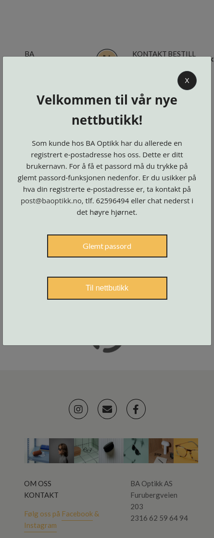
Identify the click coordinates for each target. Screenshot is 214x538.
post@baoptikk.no (51, 200)
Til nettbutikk (107, 288)
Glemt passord (107, 245)
